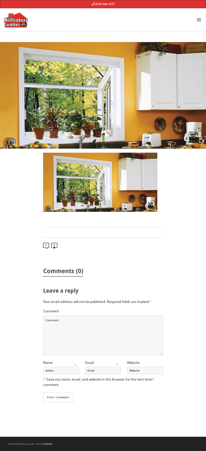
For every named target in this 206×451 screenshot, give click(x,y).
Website (133, 362)
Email (89, 362)
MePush (48, 444)
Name (48, 362)
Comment (51, 311)
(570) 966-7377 (103, 4)
